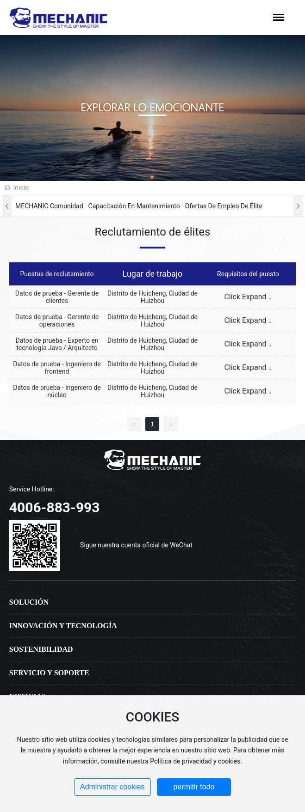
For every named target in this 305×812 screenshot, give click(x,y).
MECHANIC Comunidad (49, 206)
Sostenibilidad (41, 649)
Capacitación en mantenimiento (134, 206)
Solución (29, 602)
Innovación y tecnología (63, 626)
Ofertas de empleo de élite (223, 206)
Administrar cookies (112, 787)
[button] (7, 206)
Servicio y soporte (49, 673)
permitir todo (194, 787)
